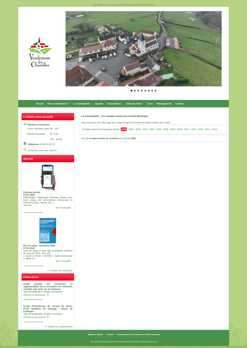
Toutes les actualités (62, 270)
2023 (145, 129)
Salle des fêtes (135, 103)
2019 (172, 129)
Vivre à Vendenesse (58, 103)
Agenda (99, 103)
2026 (123, 129)
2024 (138, 129)
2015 (200, 129)
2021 (158, 129)
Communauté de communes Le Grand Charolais (138, 334)
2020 (165, 129)
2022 (151, 129)
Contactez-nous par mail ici (42, 150)
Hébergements (164, 103)
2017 (186, 129)
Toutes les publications (60, 326)
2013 (214, 129)
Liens (150, 103)
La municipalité (82, 103)
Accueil (40, 103)
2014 (207, 129)
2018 (179, 129)
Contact (179, 103)
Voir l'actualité (63, 207)
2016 (193, 129)
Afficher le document (36, 295)
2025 (131, 129)
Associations (115, 103)
